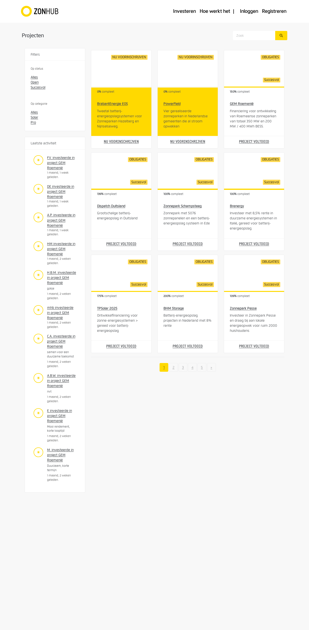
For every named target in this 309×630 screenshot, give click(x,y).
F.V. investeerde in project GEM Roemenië (61, 163)
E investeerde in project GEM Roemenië (59, 415)
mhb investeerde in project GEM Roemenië (60, 312)
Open (35, 82)
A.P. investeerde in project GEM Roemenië (61, 220)
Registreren (274, 11)
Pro (33, 122)
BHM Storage (173, 308)
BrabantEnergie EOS (112, 104)
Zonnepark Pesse (243, 308)
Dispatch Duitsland (111, 206)
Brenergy (237, 206)
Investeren (184, 11)
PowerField (172, 104)
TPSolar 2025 (107, 308)
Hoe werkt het (215, 11)
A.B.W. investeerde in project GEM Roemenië (61, 380)
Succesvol (38, 87)
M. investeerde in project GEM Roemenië (60, 455)
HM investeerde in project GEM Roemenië (61, 249)
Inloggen (249, 11)
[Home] (42, 11)
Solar (34, 117)
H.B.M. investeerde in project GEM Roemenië (61, 277)
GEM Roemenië (241, 104)
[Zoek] (281, 35)
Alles (34, 77)
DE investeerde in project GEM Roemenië (60, 191)
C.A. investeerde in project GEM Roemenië (61, 341)
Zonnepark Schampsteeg (182, 206)
